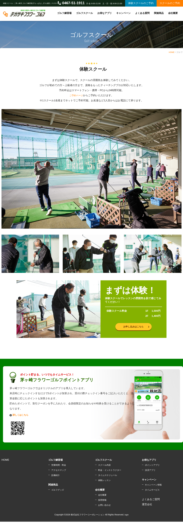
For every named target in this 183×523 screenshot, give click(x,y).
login (126, 516)
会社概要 (102, 497)
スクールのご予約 (170, 3)
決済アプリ (150, 472)
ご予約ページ (76, 95)
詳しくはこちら (21, 416)
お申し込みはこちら (133, 327)
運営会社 (147, 506)
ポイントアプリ (152, 467)
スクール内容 (104, 467)
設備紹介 (55, 477)
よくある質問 (142, 13)
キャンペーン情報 (153, 486)
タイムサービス (152, 491)
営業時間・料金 (58, 467)
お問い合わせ (104, 507)
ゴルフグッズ (57, 491)
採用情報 (102, 502)
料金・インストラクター (109, 472)
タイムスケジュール (107, 477)
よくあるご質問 (151, 501)
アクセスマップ (58, 472)
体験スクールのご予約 (141, 3)
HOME (171, 52)
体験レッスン (104, 482)
